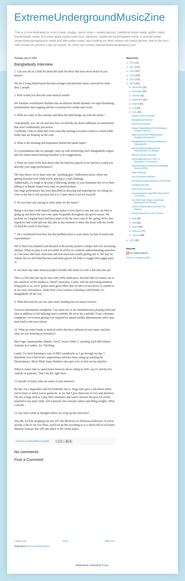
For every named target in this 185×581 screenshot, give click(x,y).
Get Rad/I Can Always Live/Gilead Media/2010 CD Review (148, 201)
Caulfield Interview (140, 185)
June (134, 112)
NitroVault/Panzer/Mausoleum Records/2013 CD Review (146, 149)
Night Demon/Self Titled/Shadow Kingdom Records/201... (147, 136)
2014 (132, 79)
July (134, 108)
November (137, 91)
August (135, 104)
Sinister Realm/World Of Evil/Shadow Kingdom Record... (149, 129)
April (134, 223)
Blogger (105, 565)
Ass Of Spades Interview (143, 176)
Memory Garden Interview (144, 155)
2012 (132, 240)
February (136, 231)
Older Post (110, 541)
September (137, 99)
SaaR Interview (139, 172)
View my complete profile (138, 257)
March (135, 227)
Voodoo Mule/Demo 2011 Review (147, 213)
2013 (132, 83)
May (134, 218)
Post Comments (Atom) (38, 546)
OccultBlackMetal (139, 253)
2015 (132, 75)
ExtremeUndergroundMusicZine (89, 17)
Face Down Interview (142, 189)
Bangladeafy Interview (142, 120)
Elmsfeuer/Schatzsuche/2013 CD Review (151, 181)
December (137, 87)
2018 (132, 63)
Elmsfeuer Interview (141, 124)
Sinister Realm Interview (143, 116)
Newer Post (20, 541)
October (136, 95)
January (136, 235)
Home (65, 541)
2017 (132, 67)
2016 (132, 71)
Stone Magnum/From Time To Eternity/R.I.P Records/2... (146, 160)
